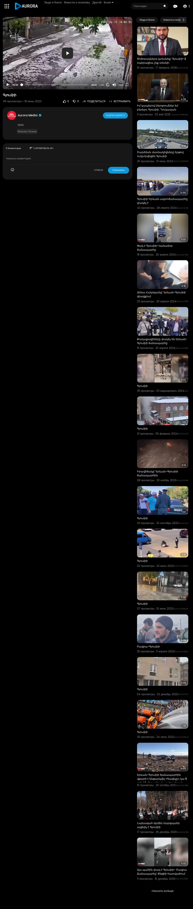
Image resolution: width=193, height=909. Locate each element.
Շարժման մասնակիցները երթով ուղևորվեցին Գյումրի (160, 154)
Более (109, 2)
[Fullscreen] (127, 85)
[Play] (8, 85)
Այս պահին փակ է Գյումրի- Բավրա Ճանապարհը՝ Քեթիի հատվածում (162, 872)
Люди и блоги (53, 2)
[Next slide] (183, 20)
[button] (185, 6)
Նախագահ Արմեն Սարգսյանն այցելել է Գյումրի (158, 825)
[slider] (55, 84)
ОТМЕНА (98, 170)
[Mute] (114, 85)
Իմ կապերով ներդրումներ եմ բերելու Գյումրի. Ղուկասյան (157, 107)
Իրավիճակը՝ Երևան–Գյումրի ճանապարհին (157, 473)
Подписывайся (116, 115)
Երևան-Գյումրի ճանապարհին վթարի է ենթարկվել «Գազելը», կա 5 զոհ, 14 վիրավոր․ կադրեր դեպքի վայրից (162, 781)
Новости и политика (77, 2)
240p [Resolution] (121, 85)
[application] (67, 53)
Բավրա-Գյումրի (148, 646)
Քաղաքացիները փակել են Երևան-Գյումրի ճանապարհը (162, 341)
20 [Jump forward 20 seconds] (108, 85)
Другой (97, 2)
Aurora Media (30, 115)
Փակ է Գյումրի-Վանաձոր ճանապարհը (155, 248)
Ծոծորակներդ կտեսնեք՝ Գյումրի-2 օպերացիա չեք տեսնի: (161, 61)
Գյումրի (142, 386)
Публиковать (118, 170)
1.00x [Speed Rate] (101, 85)
